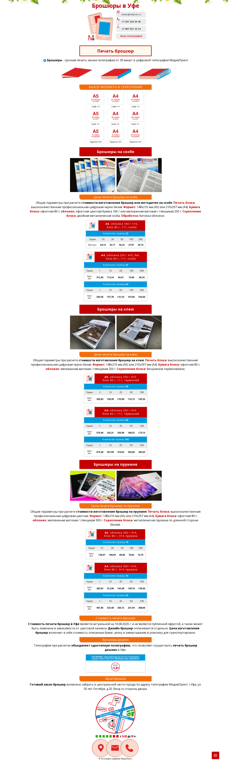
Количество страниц (115, 233)
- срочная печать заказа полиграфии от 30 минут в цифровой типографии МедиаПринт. (118, 60)
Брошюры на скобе (115, 151)
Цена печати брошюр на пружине (115, 506)
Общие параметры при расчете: (104, 203)
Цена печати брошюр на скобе (116, 197)
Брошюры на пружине (115, 464)
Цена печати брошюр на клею (115, 355)
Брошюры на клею (115, 309)
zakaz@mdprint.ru (131, 14)
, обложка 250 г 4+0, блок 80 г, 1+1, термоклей (121, 378)
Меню (216, 754)
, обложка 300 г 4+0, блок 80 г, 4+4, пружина (121, 534)
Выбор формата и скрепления (115, 87)
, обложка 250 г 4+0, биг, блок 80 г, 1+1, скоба (120, 257)
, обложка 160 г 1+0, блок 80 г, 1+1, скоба (122, 225)
